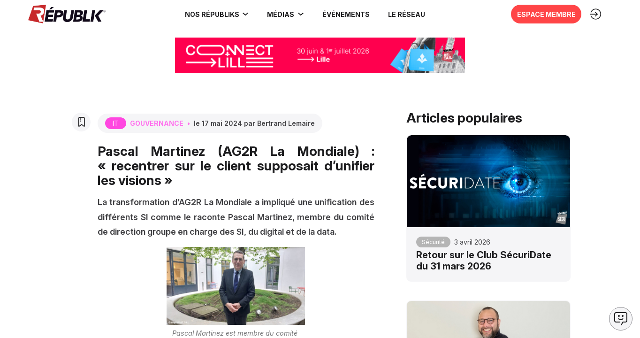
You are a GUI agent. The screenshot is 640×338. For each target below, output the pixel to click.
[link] (217, 14)
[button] (345, 14)
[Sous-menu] (245, 14)
